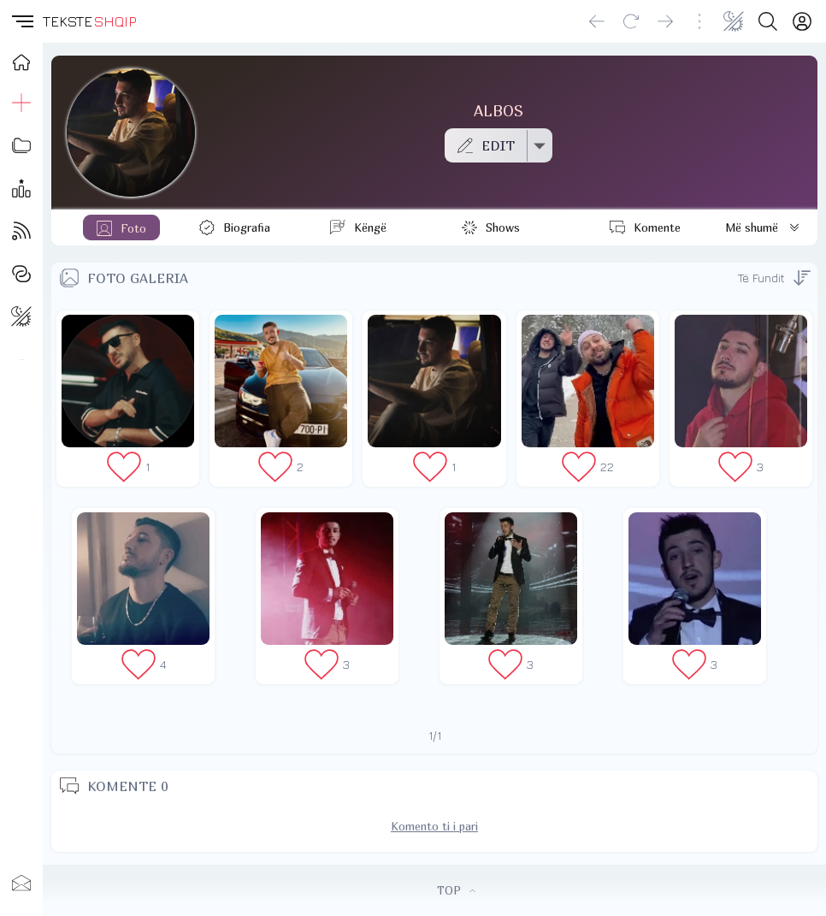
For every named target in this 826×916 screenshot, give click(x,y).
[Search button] (768, 21)
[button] (21, 21)
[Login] (802, 21)
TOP (456, 890)
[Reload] (631, 21)
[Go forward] (665, 21)
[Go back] (597, 21)
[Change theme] (734, 21)
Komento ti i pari (434, 826)
